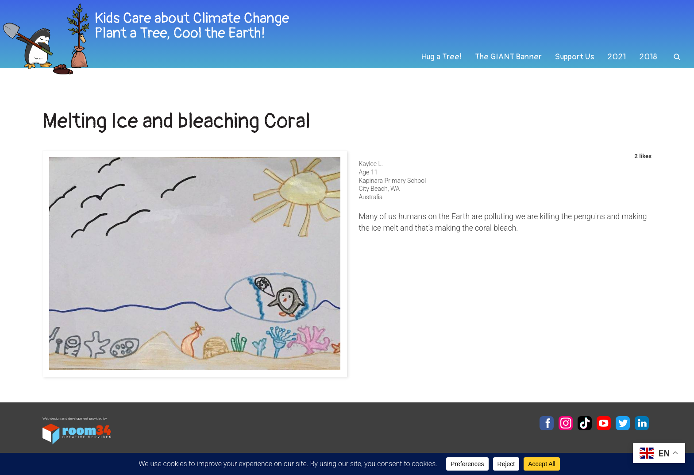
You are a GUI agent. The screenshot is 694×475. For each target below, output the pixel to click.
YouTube (604, 423)
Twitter (623, 423)
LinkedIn (642, 423)
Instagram (566, 423)
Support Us (571, 68)
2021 (615, 68)
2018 (647, 68)
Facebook (547, 423)
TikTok (585, 423)
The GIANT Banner (503, 68)
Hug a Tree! (434, 68)
